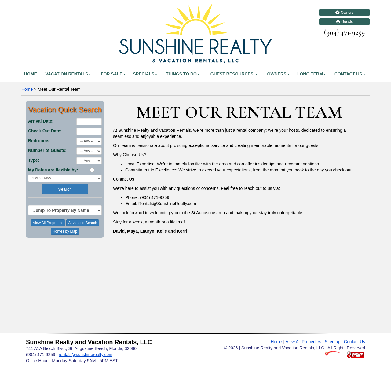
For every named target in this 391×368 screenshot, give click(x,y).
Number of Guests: (47, 150)
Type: (33, 160)
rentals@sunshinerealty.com (85, 354)
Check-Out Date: (45, 130)
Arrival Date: (40, 121)
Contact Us (349, 74)
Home (30, 74)
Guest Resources (234, 74)
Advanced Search (82, 223)
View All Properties (48, 223)
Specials (145, 74)
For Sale (113, 74)
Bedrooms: (39, 140)
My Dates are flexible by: (53, 169)
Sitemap (332, 341)
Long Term (311, 74)
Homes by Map (65, 231)
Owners (344, 12)
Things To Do (183, 74)
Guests (344, 22)
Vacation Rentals (68, 74)
